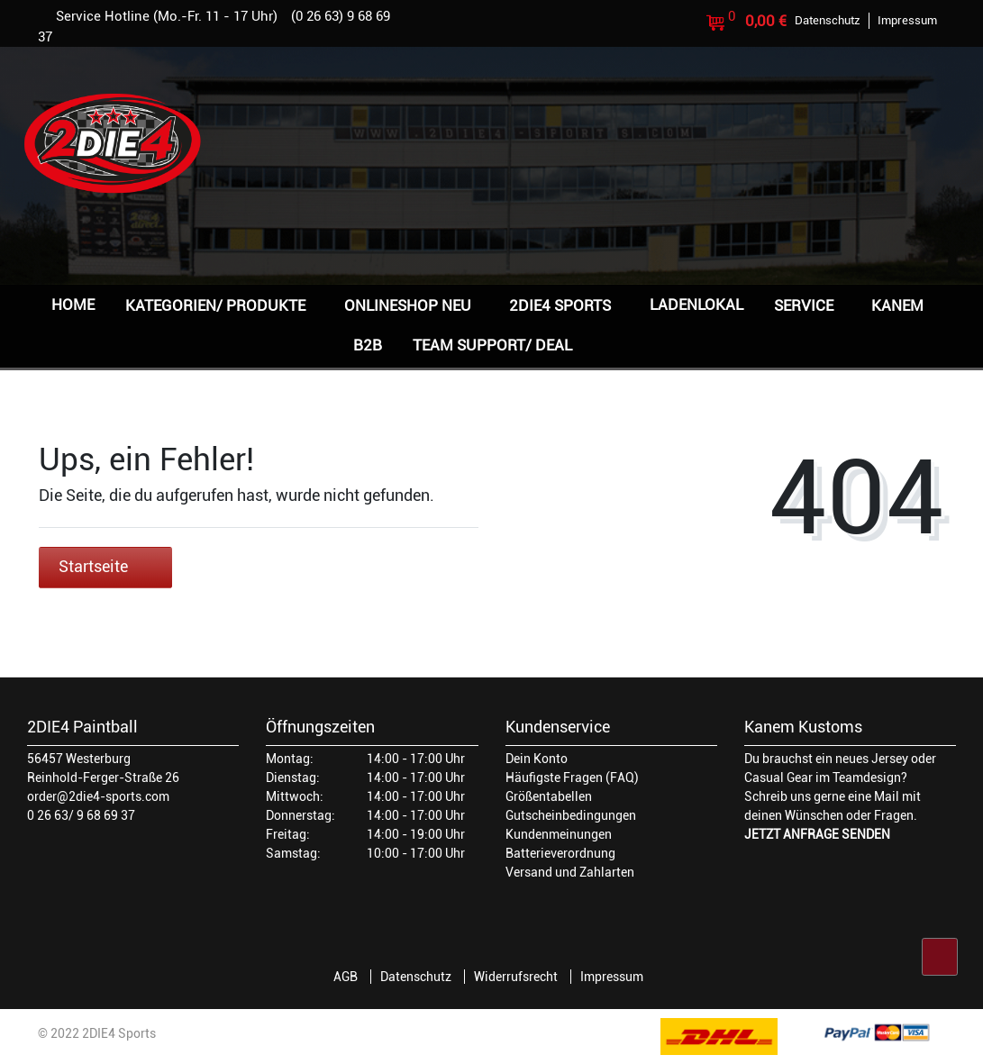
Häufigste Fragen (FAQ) (572, 777)
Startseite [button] (105, 567)
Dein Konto (536, 758)
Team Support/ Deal (492, 345)
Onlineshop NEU (407, 305)
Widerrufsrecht (516, 976)
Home (73, 305)
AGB (345, 976)
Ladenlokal (696, 305)
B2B (367, 345)
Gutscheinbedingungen (570, 815)
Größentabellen (548, 796)
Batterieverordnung (560, 853)
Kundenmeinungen (558, 834)
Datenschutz (415, 976)
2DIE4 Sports (560, 305)
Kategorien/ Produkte (215, 305)
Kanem (897, 305)
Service (803, 305)
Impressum (611, 976)
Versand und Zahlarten (569, 872)
